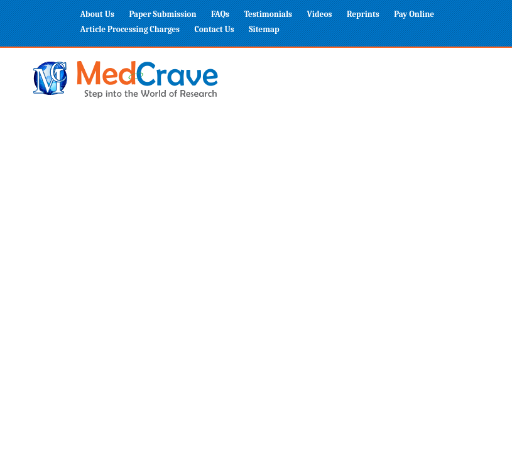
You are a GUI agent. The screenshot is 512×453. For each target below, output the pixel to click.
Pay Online (414, 14)
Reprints (363, 14)
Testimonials (268, 14)
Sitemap (264, 29)
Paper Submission (162, 14)
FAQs (220, 14)
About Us (97, 14)
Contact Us (214, 29)
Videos (319, 14)
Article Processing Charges (130, 29)
